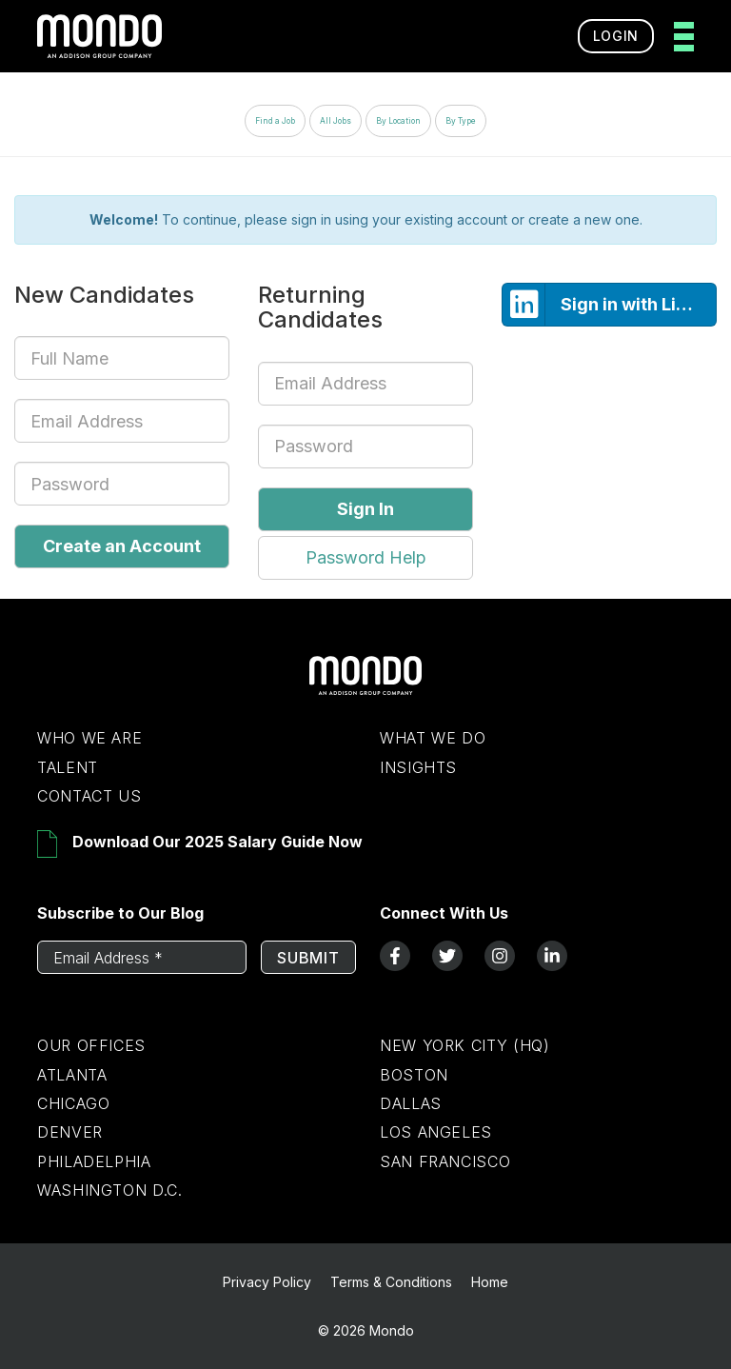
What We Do (432, 737)
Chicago (73, 1103)
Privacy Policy (267, 1282)
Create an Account (122, 546)
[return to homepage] (99, 36)
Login (616, 36)
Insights (418, 767)
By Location (398, 121)
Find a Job (275, 121)
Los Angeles (436, 1131)
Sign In (365, 509)
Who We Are (89, 737)
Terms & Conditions (391, 1282)
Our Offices (91, 1045)
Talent (67, 767)
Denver (70, 1131)
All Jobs (335, 121)
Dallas (411, 1103)
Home (489, 1282)
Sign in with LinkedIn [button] (610, 305)
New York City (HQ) (465, 1045)
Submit (308, 957)
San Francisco (445, 1161)
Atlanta (72, 1074)
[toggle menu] (678, 36)
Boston (414, 1074)
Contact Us (89, 795)
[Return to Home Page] (365, 690)
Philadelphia (94, 1161)
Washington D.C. (110, 1190)
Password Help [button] (366, 557)
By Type (460, 121)
